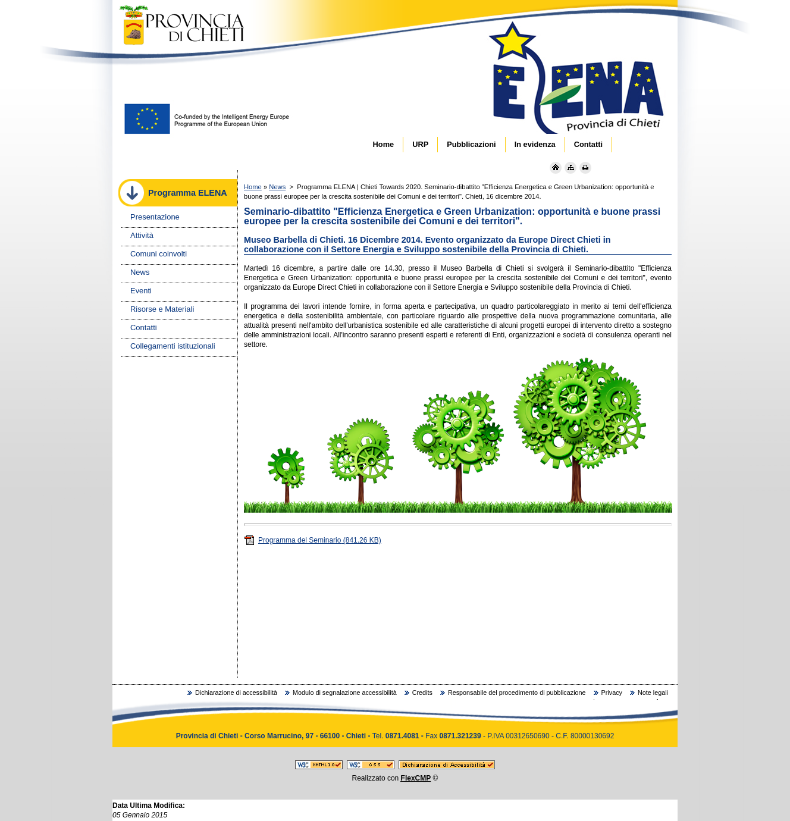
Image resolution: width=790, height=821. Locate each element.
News (277, 186)
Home (253, 186)
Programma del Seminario (312, 540)
